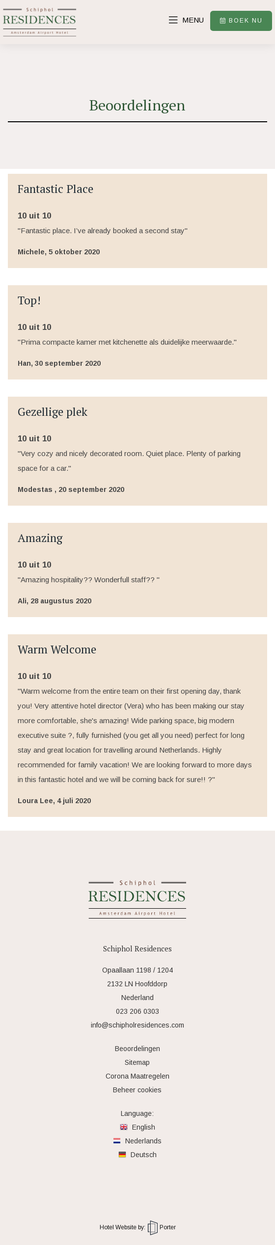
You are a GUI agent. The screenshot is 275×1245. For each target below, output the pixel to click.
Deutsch (137, 1155)
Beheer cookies (137, 1090)
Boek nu (240, 21)
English (137, 1127)
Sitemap (137, 1062)
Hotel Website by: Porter (138, 1227)
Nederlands (137, 1141)
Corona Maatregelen (137, 1076)
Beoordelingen (137, 1049)
